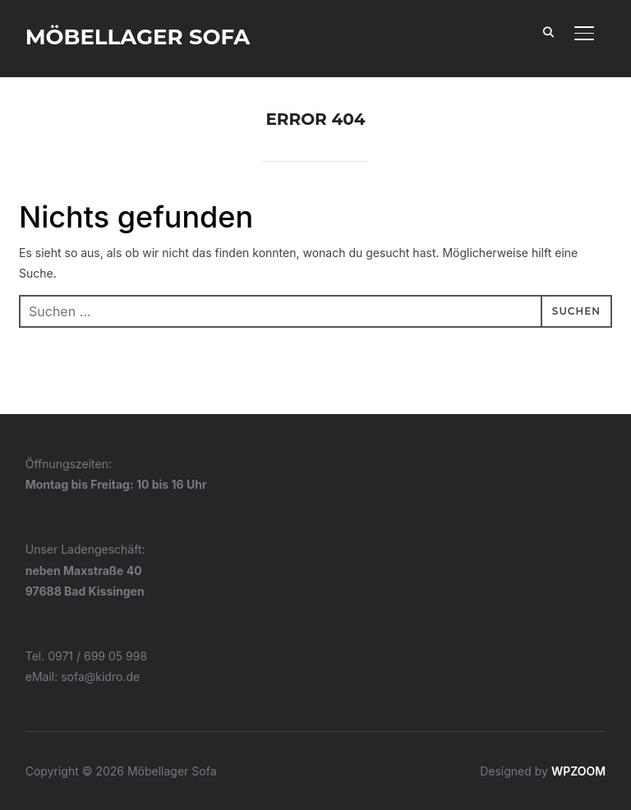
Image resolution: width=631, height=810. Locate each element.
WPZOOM (578, 771)
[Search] (548, 31)
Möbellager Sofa (138, 37)
